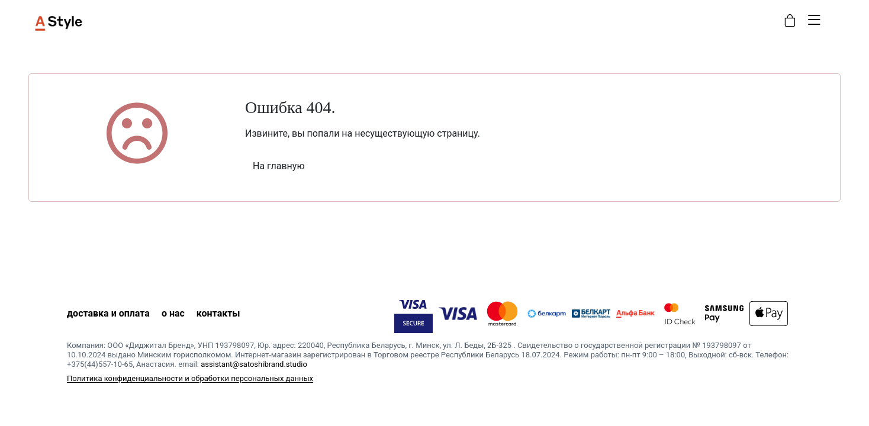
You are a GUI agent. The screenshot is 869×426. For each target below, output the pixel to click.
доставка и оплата (108, 313)
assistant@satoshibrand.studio (254, 364)
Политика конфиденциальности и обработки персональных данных (190, 378)
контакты (218, 313)
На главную (278, 166)
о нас (173, 313)
